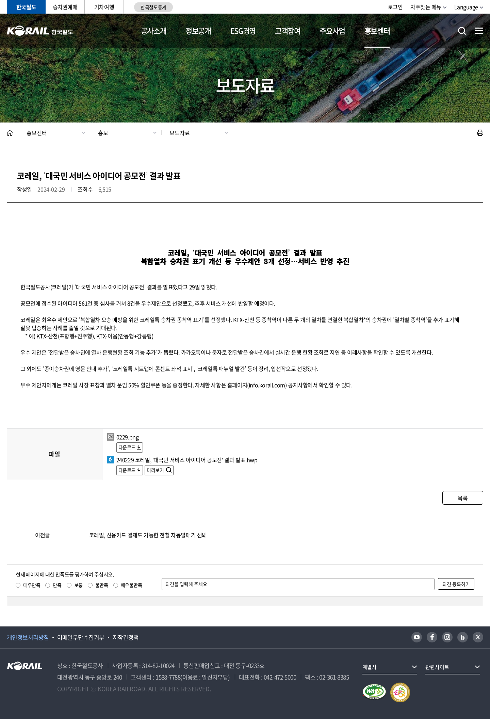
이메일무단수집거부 (80, 637)
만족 (57, 585)
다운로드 (126, 447)
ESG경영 (243, 30)
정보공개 (198, 30)
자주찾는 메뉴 (425, 7)
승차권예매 (65, 7)
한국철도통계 (153, 7)
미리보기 (156, 470)
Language (466, 7)
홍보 (103, 133)
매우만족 (31, 585)
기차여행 (104, 7)
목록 (463, 498)
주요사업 (332, 30)
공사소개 (153, 30)
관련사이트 (437, 667)
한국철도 (26, 7)
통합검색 (462, 31)
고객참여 (287, 30)
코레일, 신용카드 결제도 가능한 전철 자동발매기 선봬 (148, 535)
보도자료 (179, 133)
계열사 (369, 667)
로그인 (395, 7)
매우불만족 (131, 585)
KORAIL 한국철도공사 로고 (40, 31)
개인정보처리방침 (28, 637)
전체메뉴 (479, 31)
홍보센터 (377, 30)
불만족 (101, 585)
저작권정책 (126, 637)
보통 (78, 585)
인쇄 (480, 132)
